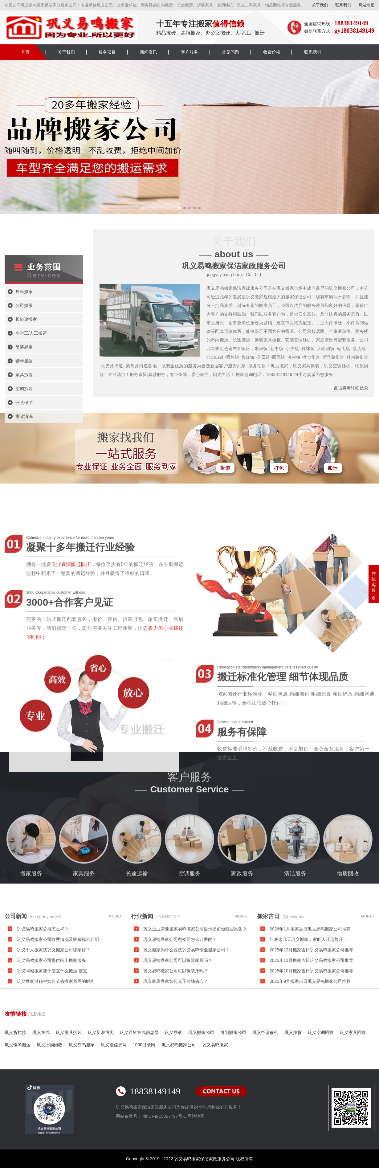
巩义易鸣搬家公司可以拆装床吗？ (175, 1041)
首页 (25, 52)
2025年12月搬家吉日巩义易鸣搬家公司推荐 (311, 1021)
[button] (179, 208)
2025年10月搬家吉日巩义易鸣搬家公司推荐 (311, 1041)
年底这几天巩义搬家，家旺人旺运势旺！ (308, 1010)
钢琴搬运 (24, 494)
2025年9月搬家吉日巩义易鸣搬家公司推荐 (310, 1052)
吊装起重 (24, 481)
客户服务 (189, 52)
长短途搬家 (26, 453)
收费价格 (271, 52)
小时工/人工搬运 (31, 467)
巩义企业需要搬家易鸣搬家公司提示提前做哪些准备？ (195, 1000)
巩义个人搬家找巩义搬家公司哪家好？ (53, 1021)
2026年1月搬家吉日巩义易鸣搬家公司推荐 (310, 1000)
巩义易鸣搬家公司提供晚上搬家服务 (51, 1031)
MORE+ (115, 987)
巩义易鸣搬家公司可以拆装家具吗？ (177, 1031)
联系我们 (343, 5)
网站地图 (366, 5)
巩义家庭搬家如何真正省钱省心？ (175, 1052)
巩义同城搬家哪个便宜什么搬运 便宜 (52, 1041)
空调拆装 (24, 522)
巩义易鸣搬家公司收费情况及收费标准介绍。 (60, 1010)
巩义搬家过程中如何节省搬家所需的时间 (56, 1052)
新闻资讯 (148, 52)
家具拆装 (24, 508)
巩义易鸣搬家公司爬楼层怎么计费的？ (180, 1010)
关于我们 (320, 5)
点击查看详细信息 (351, 388)
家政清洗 (24, 550)
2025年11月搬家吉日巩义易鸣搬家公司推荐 (311, 1031)
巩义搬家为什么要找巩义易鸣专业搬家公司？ (186, 1021)
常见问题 (230, 52)
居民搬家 (24, 425)
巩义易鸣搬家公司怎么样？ (43, 1000)
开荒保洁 (24, 536)
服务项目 (107, 52)
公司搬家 (24, 439)
